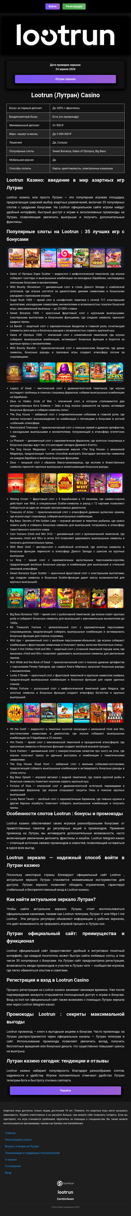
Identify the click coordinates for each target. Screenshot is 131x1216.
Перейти (65, 1090)
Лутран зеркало (65, 79)
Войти (53, 6)
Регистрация (74, 6)
